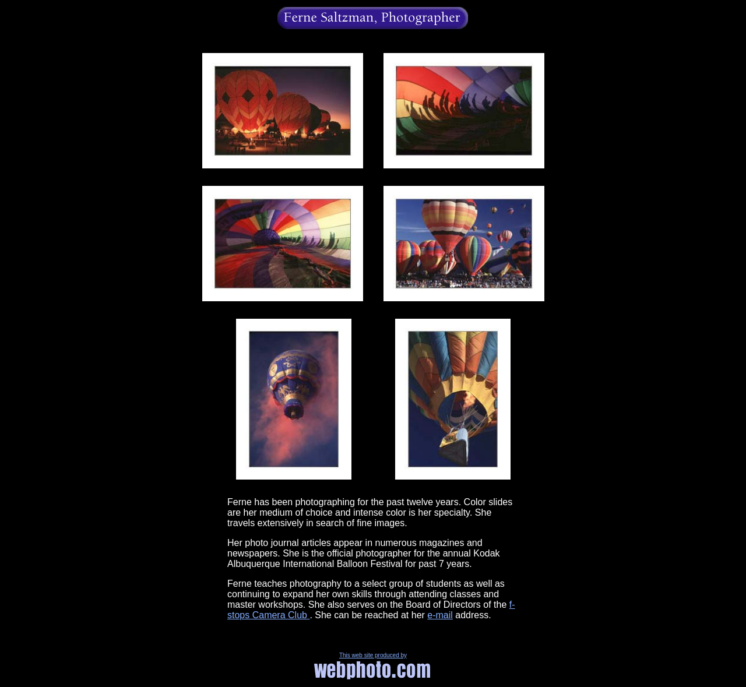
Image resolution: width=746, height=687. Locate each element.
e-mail (440, 615)
